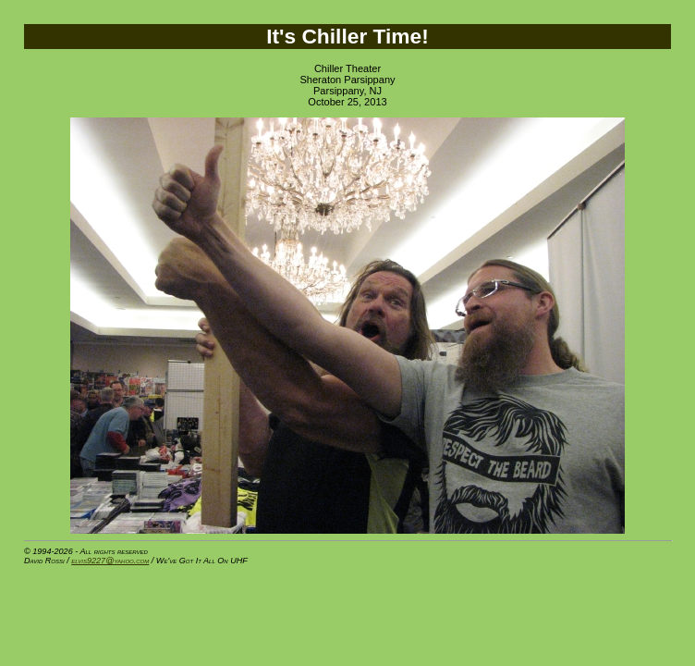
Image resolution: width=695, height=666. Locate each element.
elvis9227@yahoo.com (110, 560)
